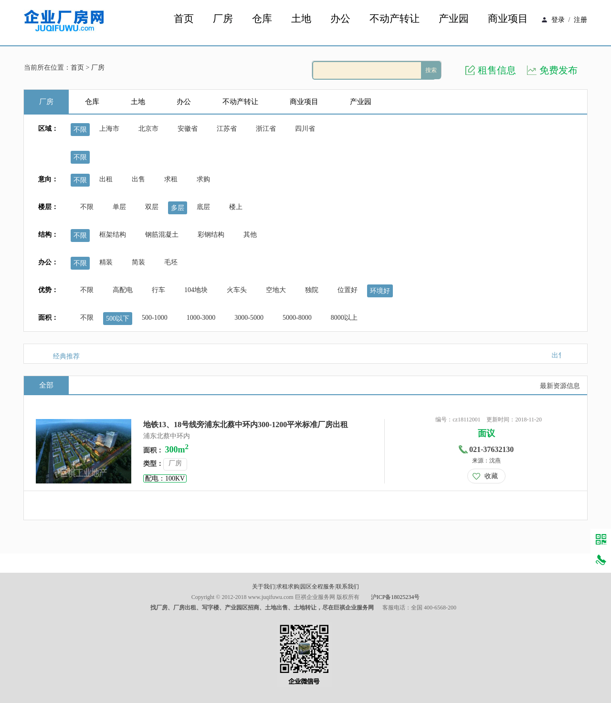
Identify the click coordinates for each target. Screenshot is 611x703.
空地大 (276, 290)
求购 (203, 179)
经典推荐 (66, 356)
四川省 (305, 128)
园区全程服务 (317, 586)
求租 (171, 179)
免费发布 (558, 70)
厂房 (223, 18)
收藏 (491, 476)
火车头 (237, 290)
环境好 (380, 290)
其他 (250, 234)
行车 (158, 290)
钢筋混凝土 (162, 234)
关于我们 (263, 586)
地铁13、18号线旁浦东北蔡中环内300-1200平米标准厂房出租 (245, 424)
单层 (119, 206)
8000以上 (344, 317)
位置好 (347, 290)
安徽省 (188, 128)
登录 (558, 19)
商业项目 (508, 18)
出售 (138, 179)
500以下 (117, 318)
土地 (301, 18)
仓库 (262, 18)
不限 (80, 129)
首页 (184, 18)
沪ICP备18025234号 (395, 597)
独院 (311, 290)
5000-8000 (297, 317)
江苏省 (227, 128)
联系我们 (347, 586)
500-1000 (155, 317)
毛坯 (171, 262)
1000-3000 (201, 317)
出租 (106, 179)
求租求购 (287, 586)
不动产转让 (394, 18)
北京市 (148, 128)
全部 (46, 385)
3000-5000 (248, 317)
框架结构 (112, 234)
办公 (340, 18)
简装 (138, 262)
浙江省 (266, 128)
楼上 (235, 206)
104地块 (196, 290)
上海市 (109, 128)
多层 (177, 207)
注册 (580, 19)
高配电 (123, 290)
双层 (151, 206)
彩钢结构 (211, 234)
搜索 (431, 70)
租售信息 (497, 70)
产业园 (454, 18)
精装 (106, 262)
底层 (203, 206)
